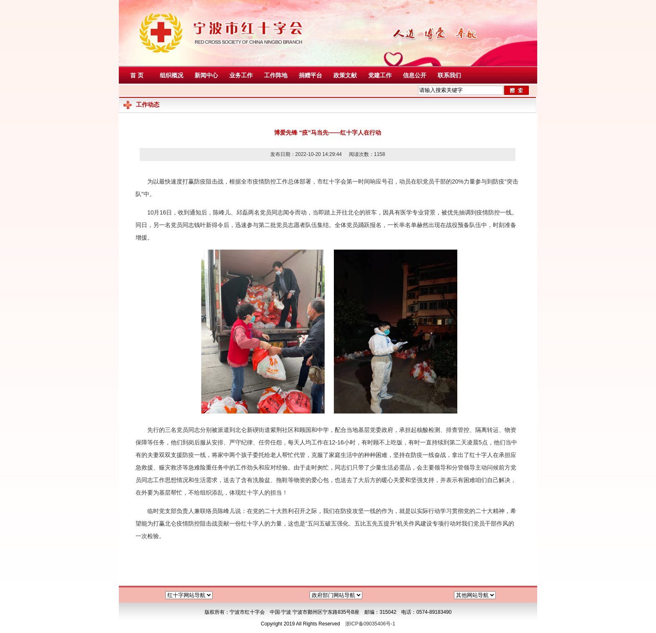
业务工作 (241, 75)
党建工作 (380, 75)
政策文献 (345, 75)
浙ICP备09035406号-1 (370, 624)
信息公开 (414, 75)
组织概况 (171, 75)
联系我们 (449, 75)
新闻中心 (206, 75)
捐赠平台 (310, 75)
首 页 (137, 75)
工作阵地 (275, 75)
